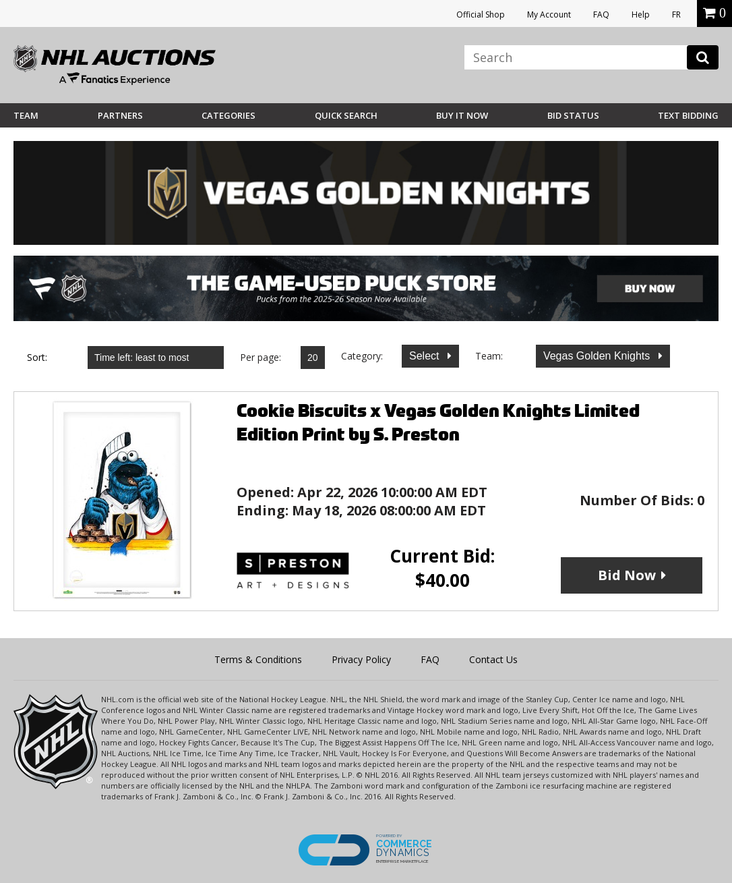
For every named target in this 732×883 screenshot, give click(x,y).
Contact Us (493, 659)
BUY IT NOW (462, 115)
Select (425, 356)
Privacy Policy (361, 659)
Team (25, 115)
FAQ (601, 14)
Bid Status (573, 115)
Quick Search (346, 115)
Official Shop (480, 14)
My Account (549, 14)
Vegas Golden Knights (598, 356)
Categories (228, 115)
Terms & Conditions (258, 659)
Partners (120, 115)
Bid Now (627, 575)
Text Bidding (688, 115)
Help (641, 14)
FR (676, 14)
